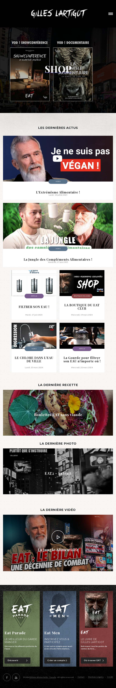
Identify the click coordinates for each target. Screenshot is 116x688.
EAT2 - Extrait (58, 473)
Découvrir (18, 660)
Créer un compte (57, 660)
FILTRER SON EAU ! (34, 306)
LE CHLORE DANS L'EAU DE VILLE (34, 359)
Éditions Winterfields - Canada (43, 677)
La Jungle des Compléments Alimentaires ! (58, 259)
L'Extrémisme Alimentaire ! (58, 192)
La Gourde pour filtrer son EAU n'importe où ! (82, 359)
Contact (81, 677)
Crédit (110, 677)
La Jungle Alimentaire (58, 549)
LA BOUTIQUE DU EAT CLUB (82, 306)
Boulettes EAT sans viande (58, 414)
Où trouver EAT (94, 660)
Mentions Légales (96, 677)
